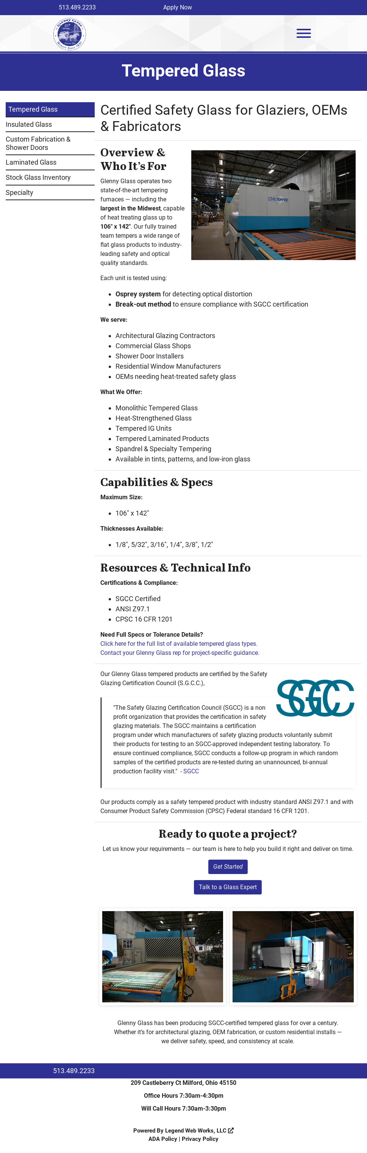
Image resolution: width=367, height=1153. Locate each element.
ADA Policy (162, 1139)
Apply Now (177, 7)
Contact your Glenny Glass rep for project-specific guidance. (179, 652)
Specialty (19, 192)
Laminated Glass (31, 162)
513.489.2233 (77, 7)
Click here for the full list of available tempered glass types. (179, 643)
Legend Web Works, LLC (199, 1130)
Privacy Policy (200, 1139)
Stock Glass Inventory (38, 177)
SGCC (191, 771)
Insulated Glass (29, 124)
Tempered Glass (33, 109)
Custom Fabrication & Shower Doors (38, 143)
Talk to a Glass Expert (228, 887)
